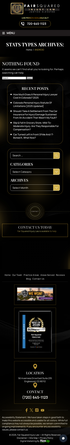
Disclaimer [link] (22, 438)
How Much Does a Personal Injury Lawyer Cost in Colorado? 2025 (35, 96)
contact (35, 211)
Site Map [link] (33, 438)
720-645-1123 (36, 24)
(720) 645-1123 (35, 397)
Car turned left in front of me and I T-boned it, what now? (33, 136)
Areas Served (47, 275)
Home (8, 275)
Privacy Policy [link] (46, 438)
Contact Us (38, 278)
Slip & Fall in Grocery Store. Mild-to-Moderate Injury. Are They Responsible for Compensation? (36, 126)
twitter (31, 410)
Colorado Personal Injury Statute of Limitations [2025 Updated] (32, 104)
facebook (27, 410)
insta (37, 410)
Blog (28, 278)
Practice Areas (31, 275)
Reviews (60, 275)
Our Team (17, 275)
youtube (42, 410)
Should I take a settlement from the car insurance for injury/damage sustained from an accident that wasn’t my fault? (35, 114)
